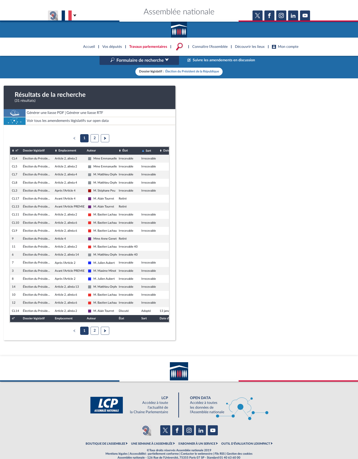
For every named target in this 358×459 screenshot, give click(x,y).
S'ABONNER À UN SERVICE (196, 434)
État (125, 141)
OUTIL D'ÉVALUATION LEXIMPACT (245, 434)
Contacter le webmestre (197, 444)
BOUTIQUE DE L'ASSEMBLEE (105, 434)
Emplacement (67, 141)
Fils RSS (220, 444)
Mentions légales (116, 444)
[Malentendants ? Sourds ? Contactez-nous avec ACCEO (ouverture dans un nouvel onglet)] (145, 420)
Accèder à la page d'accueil (179, 28)
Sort (148, 141)
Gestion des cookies (240, 444)
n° (17, 141)
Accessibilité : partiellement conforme (154, 444)
